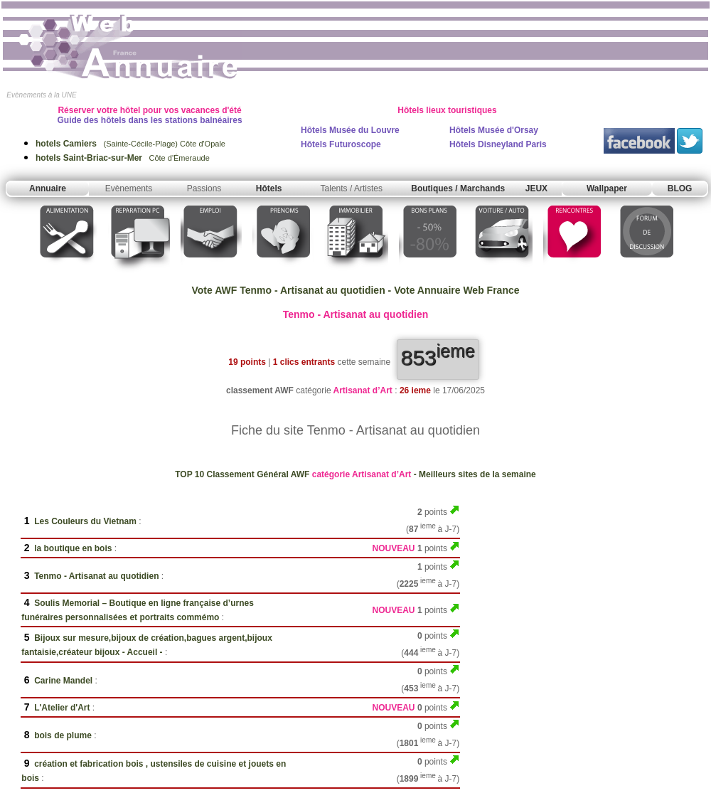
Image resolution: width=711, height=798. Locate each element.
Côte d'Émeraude (123, 158)
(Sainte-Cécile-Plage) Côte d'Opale (130, 143)
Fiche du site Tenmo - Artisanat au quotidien (355, 430)
